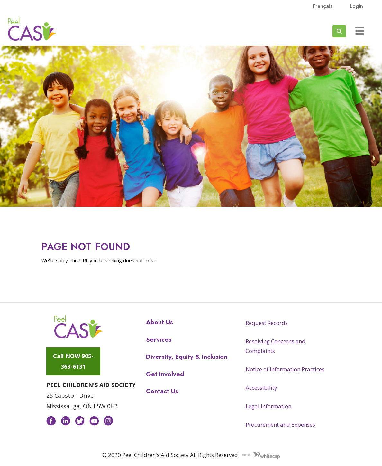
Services (158, 339)
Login (356, 6)
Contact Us (162, 391)
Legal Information (268, 406)
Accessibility (261, 387)
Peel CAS (32, 29)
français (322, 6)
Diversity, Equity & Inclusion (186, 356)
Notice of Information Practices (285, 369)
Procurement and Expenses (280, 424)
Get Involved (165, 374)
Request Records (267, 323)
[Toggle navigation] (359, 31)
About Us (159, 322)
